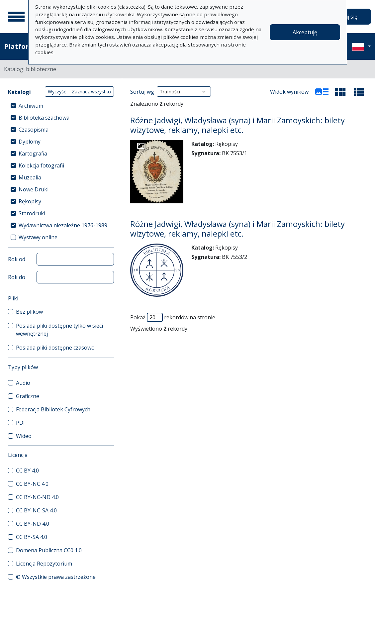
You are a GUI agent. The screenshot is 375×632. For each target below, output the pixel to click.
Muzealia (30, 177)
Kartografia (33, 153)
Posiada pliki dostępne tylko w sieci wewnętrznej (59, 329)
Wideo (24, 436)
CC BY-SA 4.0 (31, 537)
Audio (23, 382)
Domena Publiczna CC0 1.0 (49, 550)
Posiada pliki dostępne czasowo (55, 347)
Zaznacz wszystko (91, 91)
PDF (21, 422)
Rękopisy (30, 201)
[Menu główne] (16, 17)
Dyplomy (30, 141)
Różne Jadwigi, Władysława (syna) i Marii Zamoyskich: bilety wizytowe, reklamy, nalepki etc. (237, 125)
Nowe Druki (33, 189)
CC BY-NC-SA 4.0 (36, 510)
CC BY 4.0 (27, 470)
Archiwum (31, 105)
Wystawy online (38, 237)
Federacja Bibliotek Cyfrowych (53, 409)
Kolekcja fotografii (41, 165)
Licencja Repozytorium (44, 563)
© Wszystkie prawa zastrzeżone (56, 576)
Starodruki (32, 213)
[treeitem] (61, 105)
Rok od (16, 259)
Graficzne (27, 396)
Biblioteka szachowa (44, 117)
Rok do (16, 277)
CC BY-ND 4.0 (32, 523)
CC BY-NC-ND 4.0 (37, 497)
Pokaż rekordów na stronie (172, 317)
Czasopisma (33, 129)
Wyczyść (57, 91)
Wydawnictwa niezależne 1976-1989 (63, 225)
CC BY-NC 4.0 (32, 483)
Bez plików (29, 311)
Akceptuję (305, 32)
